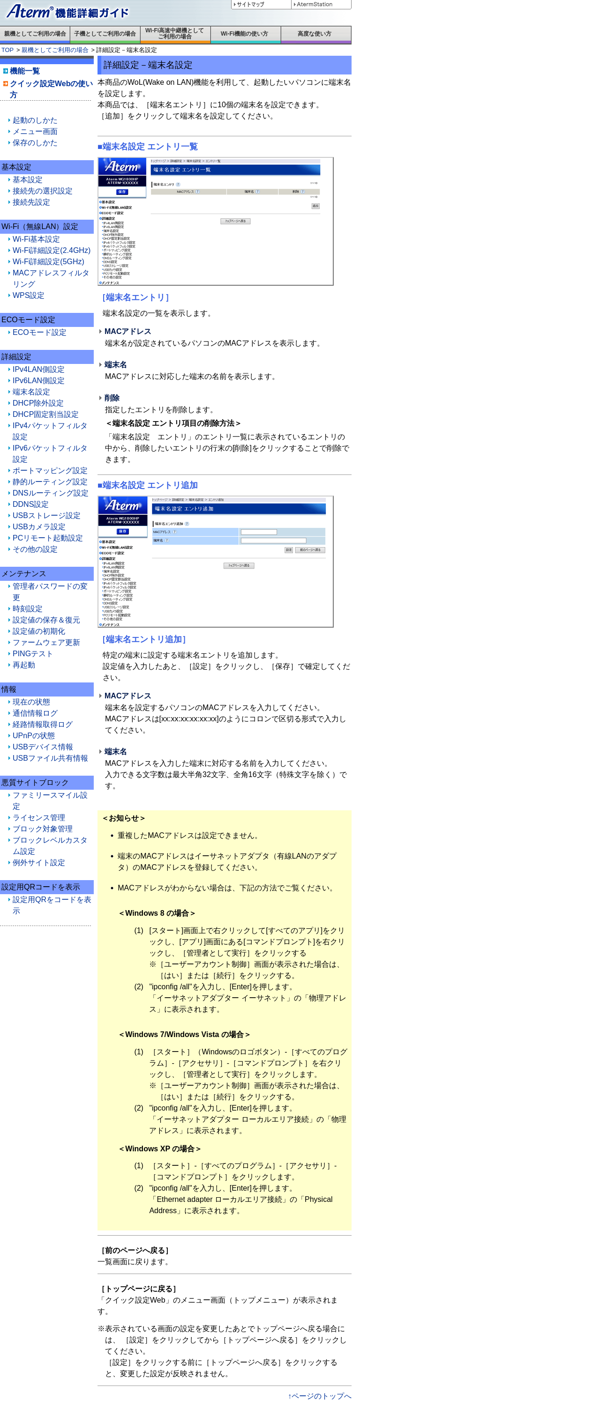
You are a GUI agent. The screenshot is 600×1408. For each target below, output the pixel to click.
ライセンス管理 (39, 818)
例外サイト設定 (39, 863)
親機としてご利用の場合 (55, 49)
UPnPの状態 (34, 736)
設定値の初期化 (39, 631)
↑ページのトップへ (320, 1396)
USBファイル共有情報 (50, 758)
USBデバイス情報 (43, 747)
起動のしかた (35, 120)
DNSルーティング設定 (51, 493)
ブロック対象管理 (43, 829)
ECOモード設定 (40, 332)
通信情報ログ (35, 713)
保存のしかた (35, 143)
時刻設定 (28, 609)
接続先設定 (31, 202)
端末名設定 (31, 392)
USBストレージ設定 (47, 515)
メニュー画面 (35, 131)
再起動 (24, 665)
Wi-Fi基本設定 (36, 239)
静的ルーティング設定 (50, 482)
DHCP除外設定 (38, 403)
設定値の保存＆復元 (46, 620)
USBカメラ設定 (39, 527)
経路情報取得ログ (43, 724)
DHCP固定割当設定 (46, 414)
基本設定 (28, 180)
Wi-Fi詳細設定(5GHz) (48, 262)
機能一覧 (25, 71)
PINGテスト (33, 654)
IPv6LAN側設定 (39, 381)
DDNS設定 (31, 504)
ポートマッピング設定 (50, 470)
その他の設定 (35, 549)
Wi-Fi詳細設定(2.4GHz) (51, 250)
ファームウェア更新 (46, 642)
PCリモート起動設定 (48, 538)
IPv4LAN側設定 (39, 369)
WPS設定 (29, 295)
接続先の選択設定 (43, 191)
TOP (7, 49)
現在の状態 (31, 702)
